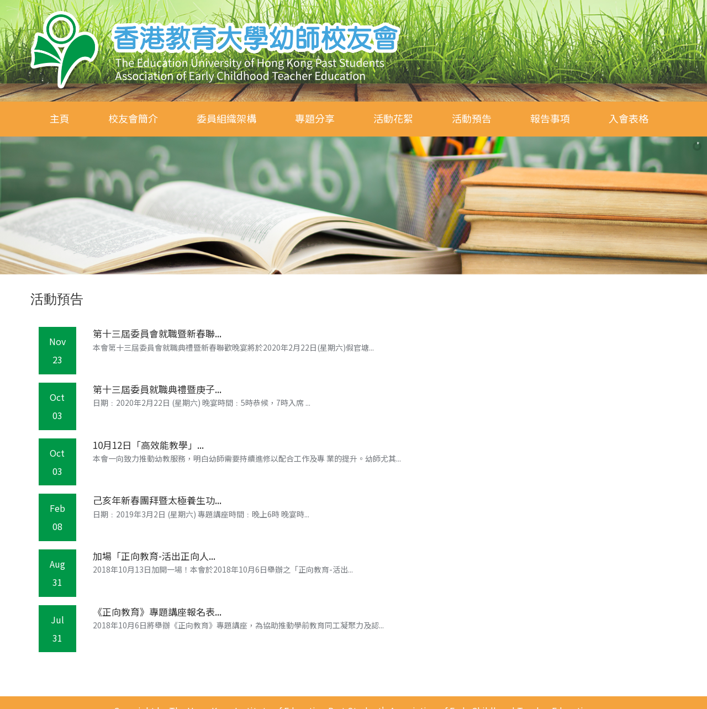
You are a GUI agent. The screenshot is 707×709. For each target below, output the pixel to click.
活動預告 (472, 118)
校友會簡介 (133, 118)
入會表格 (628, 118)
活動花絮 (393, 118)
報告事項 (550, 118)
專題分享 (315, 118)
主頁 (60, 118)
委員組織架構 (226, 118)
